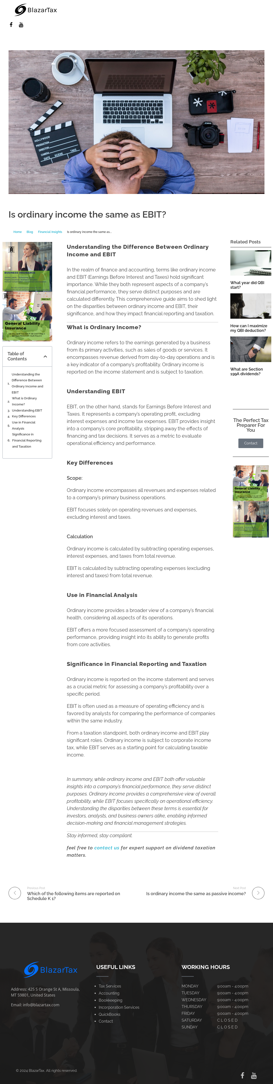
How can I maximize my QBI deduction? (248, 328)
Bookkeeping (110, 1000)
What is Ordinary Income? (24, 401)
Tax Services (110, 986)
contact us (106, 847)
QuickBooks (109, 1014)
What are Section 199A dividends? (246, 371)
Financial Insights (50, 232)
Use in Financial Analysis (23, 425)
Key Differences (24, 416)
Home (17, 232)
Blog (30, 232)
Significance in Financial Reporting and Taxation (26, 440)
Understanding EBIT (27, 410)
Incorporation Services (119, 1007)
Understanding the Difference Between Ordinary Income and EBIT (27, 383)
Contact (106, 1021)
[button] (45, 356)
